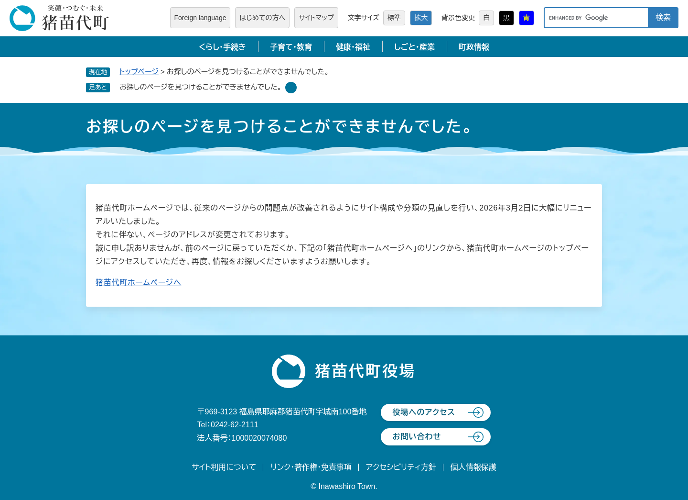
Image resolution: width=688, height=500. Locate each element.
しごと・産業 (414, 47)
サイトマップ (316, 18)
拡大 (421, 18)
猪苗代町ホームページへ (139, 282)
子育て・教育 (291, 47)
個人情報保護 (473, 467)
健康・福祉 (353, 47)
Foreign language (200, 18)
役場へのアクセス (423, 412)
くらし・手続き (222, 47)
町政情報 (474, 47)
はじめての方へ (262, 18)
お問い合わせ (416, 437)
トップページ (139, 71)
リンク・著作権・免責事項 (311, 467)
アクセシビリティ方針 (401, 467)
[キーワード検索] (596, 17)
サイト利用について (224, 467)
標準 (394, 18)
